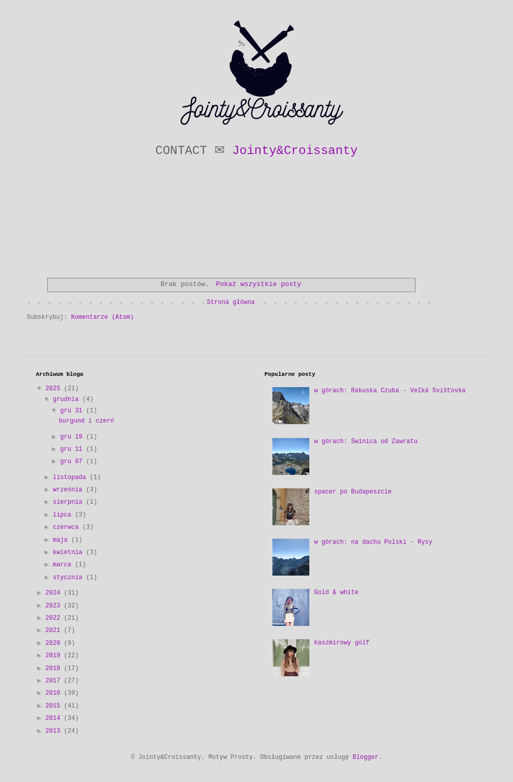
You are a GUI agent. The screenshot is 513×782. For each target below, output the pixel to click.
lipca (64, 515)
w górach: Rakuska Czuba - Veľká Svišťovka (389, 390)
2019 (55, 655)
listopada (71, 477)
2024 (55, 593)
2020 (55, 643)
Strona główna (231, 302)
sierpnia (69, 502)
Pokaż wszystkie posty (258, 284)
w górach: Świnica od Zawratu (366, 441)
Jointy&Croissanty (295, 151)
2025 (55, 388)
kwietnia (69, 552)
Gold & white (336, 592)
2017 (55, 680)
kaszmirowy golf (341, 642)
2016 (55, 693)
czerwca (68, 527)
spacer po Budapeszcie (352, 491)
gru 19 (73, 437)
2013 (55, 731)
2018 (55, 668)
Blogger (365, 757)
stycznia (69, 577)
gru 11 (73, 449)
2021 (55, 630)
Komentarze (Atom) (102, 317)
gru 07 (73, 461)
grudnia (68, 399)
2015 (55, 706)
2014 (55, 718)
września (69, 489)
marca (64, 564)
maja (62, 540)
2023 (55, 605)
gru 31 (73, 410)
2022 (55, 618)
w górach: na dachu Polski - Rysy (373, 542)
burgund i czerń (86, 421)
